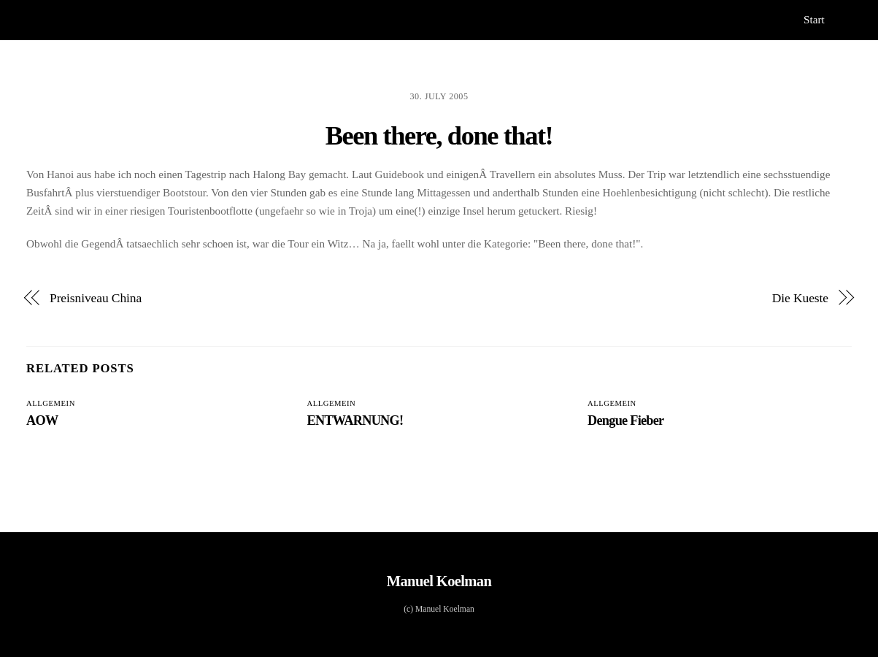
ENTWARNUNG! (355, 420)
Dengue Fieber (625, 420)
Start (814, 19)
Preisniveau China (96, 298)
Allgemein (50, 403)
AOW (42, 420)
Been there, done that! (439, 135)
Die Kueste (800, 298)
